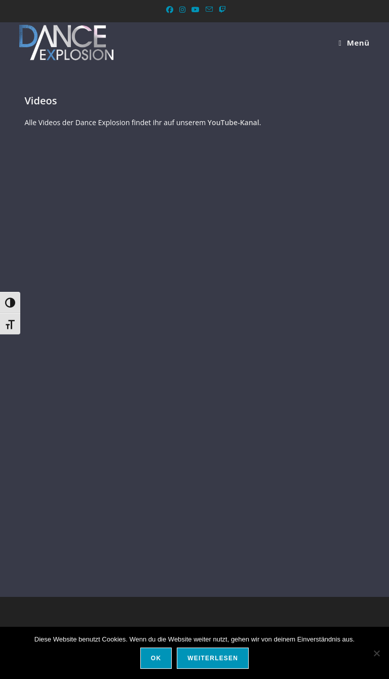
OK (156, 658)
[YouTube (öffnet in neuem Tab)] (195, 9)
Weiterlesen (212, 658)
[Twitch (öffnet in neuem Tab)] (221, 9)
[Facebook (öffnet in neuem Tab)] (169, 9)
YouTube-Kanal (233, 122)
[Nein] (376, 653)
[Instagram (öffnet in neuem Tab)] (182, 9)
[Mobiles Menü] (353, 42)
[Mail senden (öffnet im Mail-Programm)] (209, 9)
